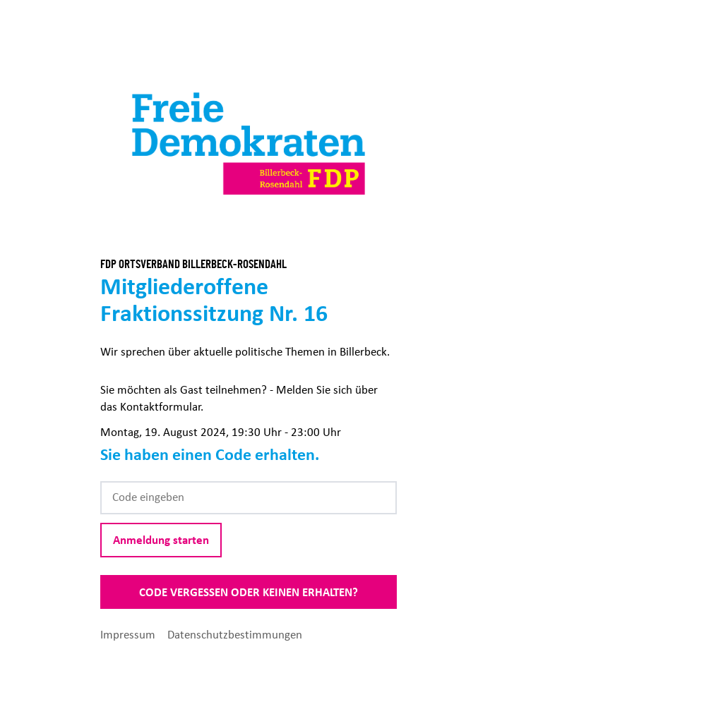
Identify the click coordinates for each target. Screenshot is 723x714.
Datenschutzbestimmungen (234, 635)
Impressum (129, 635)
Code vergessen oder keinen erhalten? (248, 592)
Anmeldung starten (161, 539)
